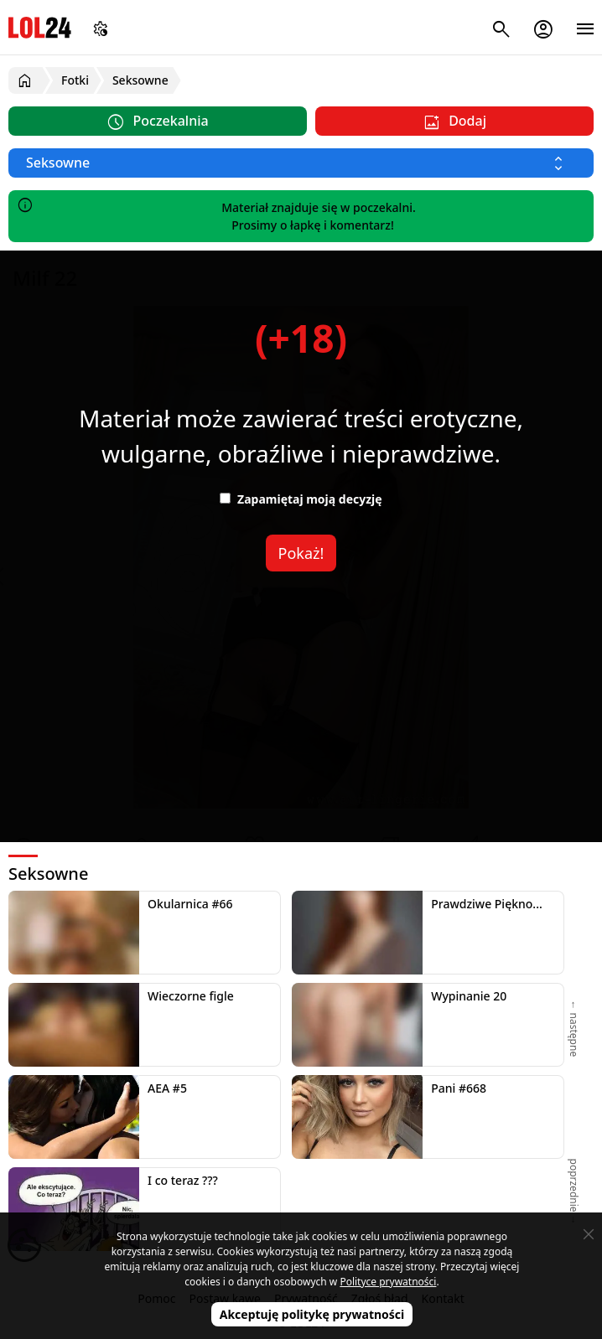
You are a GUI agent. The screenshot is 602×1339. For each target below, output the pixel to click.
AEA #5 (167, 1088)
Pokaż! (301, 553)
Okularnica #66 (190, 904)
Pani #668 (458, 1088)
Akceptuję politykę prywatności (312, 1314)
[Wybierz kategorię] (301, 163)
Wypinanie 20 (468, 996)
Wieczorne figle (191, 996)
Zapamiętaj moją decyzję (300, 499)
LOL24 (39, 27)
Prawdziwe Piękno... (486, 904)
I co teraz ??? (183, 1180)
